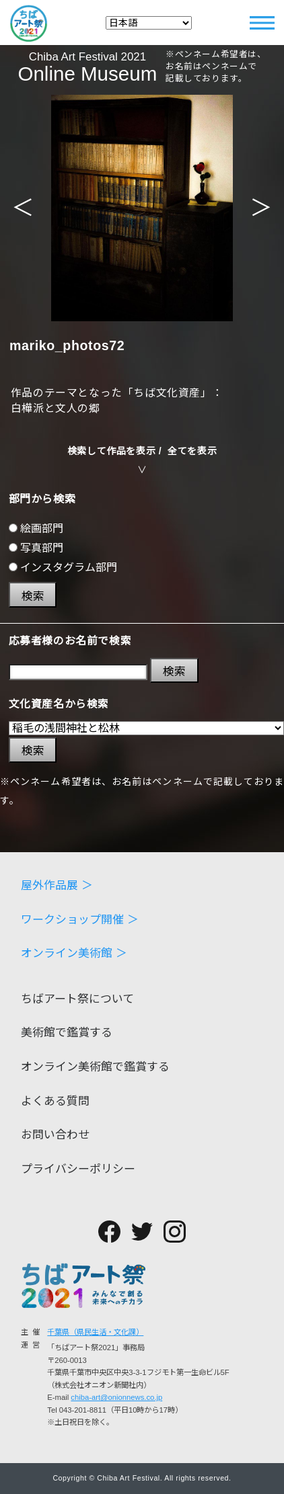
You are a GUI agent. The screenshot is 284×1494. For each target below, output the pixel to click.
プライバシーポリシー (78, 1169)
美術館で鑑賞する (66, 1033)
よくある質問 (55, 1102)
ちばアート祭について (77, 999)
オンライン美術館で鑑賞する (95, 1067)
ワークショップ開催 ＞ (80, 920)
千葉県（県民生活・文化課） (95, 1332)
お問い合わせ (55, 1135)
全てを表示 (192, 451)
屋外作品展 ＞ (57, 886)
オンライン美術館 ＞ (74, 954)
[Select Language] (149, 23)
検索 (33, 596)
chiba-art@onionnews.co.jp (116, 1397)
